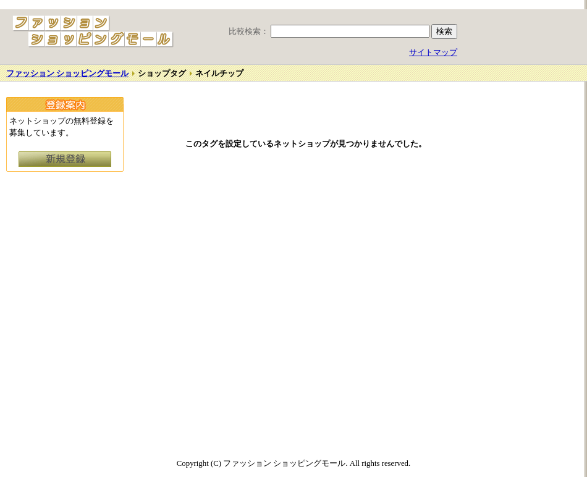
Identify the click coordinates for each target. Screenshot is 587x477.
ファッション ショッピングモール (67, 73)
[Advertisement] (528, 270)
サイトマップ (433, 52)
